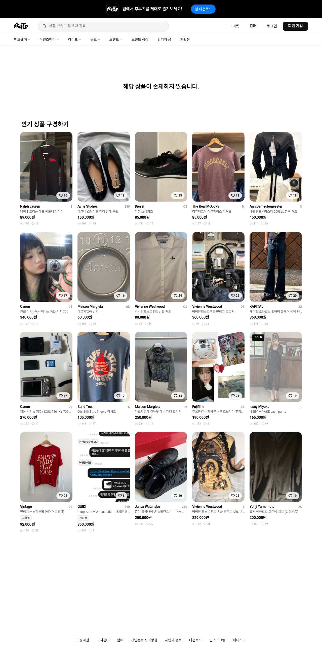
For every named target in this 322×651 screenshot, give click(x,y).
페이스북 (239, 640)
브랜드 (115, 39)
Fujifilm (198, 407)
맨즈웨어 (22, 39)
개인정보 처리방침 (144, 640)
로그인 (272, 26)
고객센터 (103, 640)
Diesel (139, 206)
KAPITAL (256, 306)
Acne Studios (87, 206)
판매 (253, 26)
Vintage (26, 507)
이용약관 (82, 640)
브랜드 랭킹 (140, 39)
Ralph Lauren (30, 206)
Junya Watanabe (147, 507)
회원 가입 (295, 26)
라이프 (74, 39)
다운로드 (195, 640)
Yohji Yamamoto (262, 507)
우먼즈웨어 (49, 39)
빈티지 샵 (164, 39)
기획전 (185, 39)
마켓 (235, 26)
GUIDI (81, 507)
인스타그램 (217, 640)
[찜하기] (63, 195)
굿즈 (95, 39)
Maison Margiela (90, 306)
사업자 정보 (173, 640)
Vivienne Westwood (150, 306)
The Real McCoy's (205, 206)
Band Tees (85, 407)
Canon (25, 306)
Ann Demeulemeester (266, 206)
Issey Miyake (259, 407)
